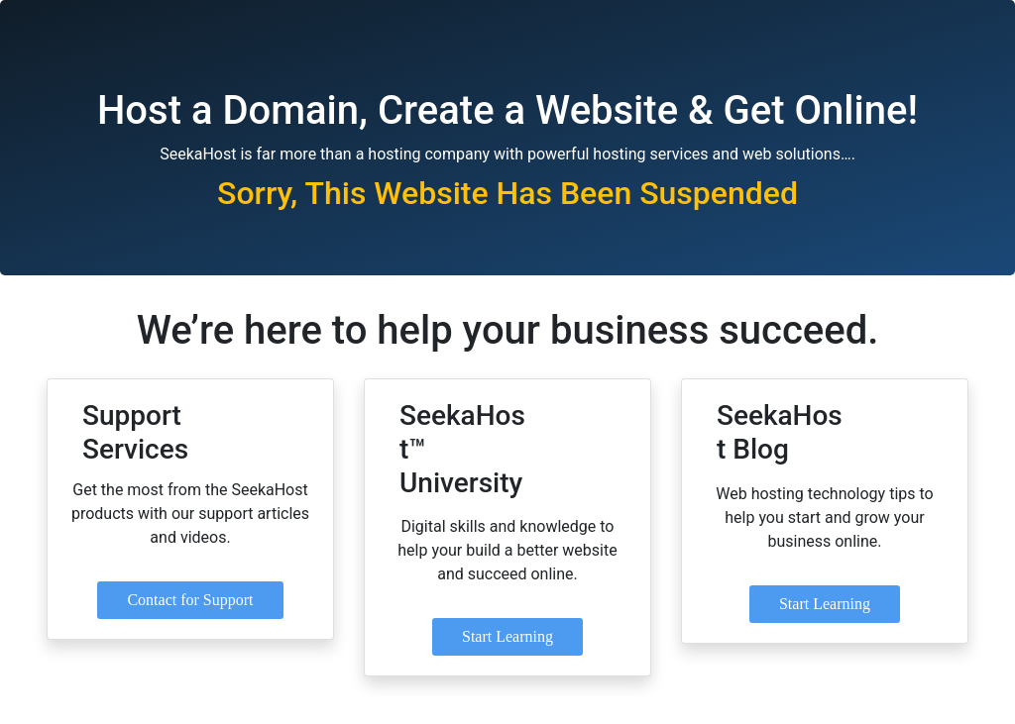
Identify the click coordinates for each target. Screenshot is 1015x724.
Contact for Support (190, 599)
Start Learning (507, 636)
